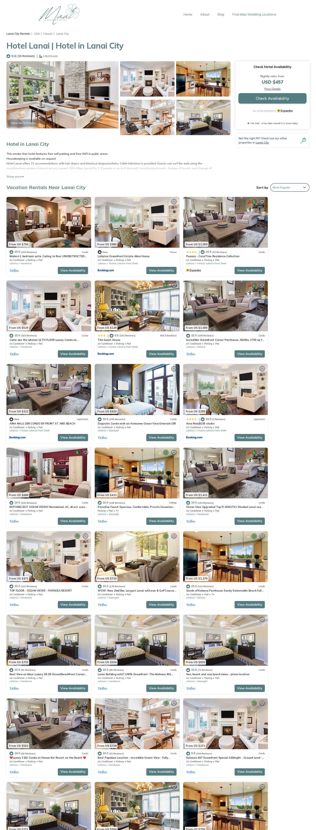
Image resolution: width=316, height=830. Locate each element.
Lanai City (63, 33)
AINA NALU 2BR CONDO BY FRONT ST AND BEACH (195, 326)
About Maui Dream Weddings (78, 820)
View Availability (61, 263)
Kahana (101, 333)
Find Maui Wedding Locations (255, 14)
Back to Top (79, 811)
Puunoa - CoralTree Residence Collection (189, 249)
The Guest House (20, 326)
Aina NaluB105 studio (23, 402)
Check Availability (272, 98)
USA (37, 33)
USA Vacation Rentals (26, 727)
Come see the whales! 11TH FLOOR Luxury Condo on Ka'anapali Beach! (211, 733)
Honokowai (26, 256)
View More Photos (23, 123)
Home (188, 14)
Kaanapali (256, 333)
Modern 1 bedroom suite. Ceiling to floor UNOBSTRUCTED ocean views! (211, 714)
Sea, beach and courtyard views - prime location (118, 555)
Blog (221, 14)
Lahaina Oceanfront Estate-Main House (112, 249)
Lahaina (13, 256)
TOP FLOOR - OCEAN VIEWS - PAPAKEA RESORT (40, 479)
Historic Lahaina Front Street (111, 256)
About (205, 14)
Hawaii (48, 33)
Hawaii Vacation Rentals (28, 721)
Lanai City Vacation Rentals (30, 714)
